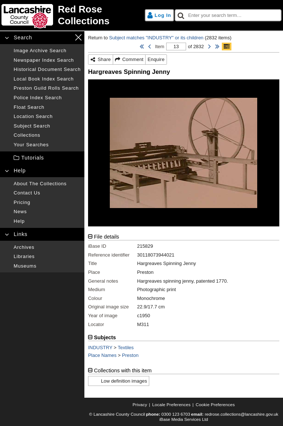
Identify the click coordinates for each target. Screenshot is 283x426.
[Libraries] (47, 256)
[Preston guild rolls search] (47, 88)
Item (159, 46)
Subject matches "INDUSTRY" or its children (156, 37)
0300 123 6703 (175, 414)
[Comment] (129, 59)
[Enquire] (156, 59)
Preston (130, 355)
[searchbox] (228, 15)
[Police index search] (47, 98)
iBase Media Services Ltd (184, 419)
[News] (47, 211)
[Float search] (47, 107)
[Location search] (47, 116)
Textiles (126, 347)
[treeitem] (42, 157)
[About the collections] (47, 184)
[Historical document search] (47, 69)
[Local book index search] (47, 79)
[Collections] (47, 135)
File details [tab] (106, 237)
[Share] (100, 59)
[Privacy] (140, 404)
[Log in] (159, 15)
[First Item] (142, 47)
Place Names (102, 355)
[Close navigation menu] (78, 37)
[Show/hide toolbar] (226, 47)
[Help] (47, 221)
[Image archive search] (47, 51)
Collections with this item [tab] (123, 370)
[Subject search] (47, 126)
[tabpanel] (183, 283)
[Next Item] (209, 47)
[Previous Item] (149, 47)
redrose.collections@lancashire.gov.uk (241, 414)
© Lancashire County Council (117, 414)
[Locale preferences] (171, 404)
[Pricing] (47, 202)
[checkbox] (228, 15)
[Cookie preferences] (215, 404)
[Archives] (47, 247)
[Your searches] (47, 145)
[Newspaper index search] (47, 60)
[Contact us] (47, 193)
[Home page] (70, 15)
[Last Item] (217, 47)
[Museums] (47, 266)
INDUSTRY (100, 347)
